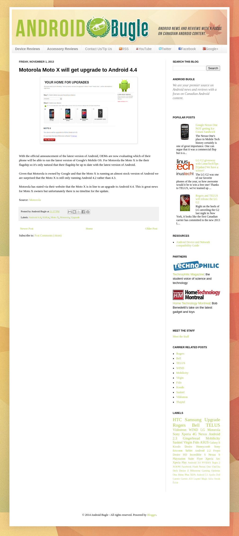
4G (194, 434)
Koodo (180, 387)
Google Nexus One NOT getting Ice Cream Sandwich (206, 128)
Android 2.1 (202, 474)
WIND (180, 368)
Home (89, 228)
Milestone (195, 470)
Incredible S (198, 454)
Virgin (179, 377)
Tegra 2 (216, 462)
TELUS (180, 363)
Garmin (176, 478)
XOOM (177, 466)
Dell (218, 474)
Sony (176, 434)
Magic (205, 478)
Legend (197, 478)
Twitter (165, 49)
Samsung (193, 419)
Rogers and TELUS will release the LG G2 (207, 199)
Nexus (202, 434)
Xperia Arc (212, 458)
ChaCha (216, 466)
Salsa (210, 478)
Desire (188, 446)
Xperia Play (180, 462)
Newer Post (26, 228)
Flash (195, 466)
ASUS (204, 442)
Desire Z (184, 470)
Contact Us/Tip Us (98, 49)
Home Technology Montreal (191, 303)
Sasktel (180, 392)
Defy (175, 470)
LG (202, 430)
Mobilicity (182, 372)
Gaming (206, 470)
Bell (178, 358)
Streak (217, 478)
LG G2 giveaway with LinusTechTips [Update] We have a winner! (207, 165)
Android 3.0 (194, 462)
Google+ (210, 49)
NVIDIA (206, 462)
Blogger (151, 515)
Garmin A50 (187, 478)
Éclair (175, 482)
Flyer (200, 458)
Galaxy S (215, 442)
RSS (124, 49)
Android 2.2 (203, 450)
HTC (177, 419)
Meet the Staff (181, 336)
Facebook (187, 49)
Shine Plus (183, 474)
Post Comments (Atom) (48, 235)
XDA (193, 474)
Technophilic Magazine (188, 274)
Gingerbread (191, 438)
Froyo (216, 450)
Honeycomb (203, 446)
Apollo (212, 474)
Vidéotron (182, 397)
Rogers (180, 353)
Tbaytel (180, 402)
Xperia (186, 434)
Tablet (188, 450)
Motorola (35, 200)
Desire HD (180, 454)
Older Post (151, 228)
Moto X (55, 217)
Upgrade (75, 217)
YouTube (144, 49)
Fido (178, 382)
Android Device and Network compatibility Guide (193, 243)
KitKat (45, 217)
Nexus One (205, 466)
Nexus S (214, 454)
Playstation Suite (183, 458)
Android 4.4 (35, 217)
